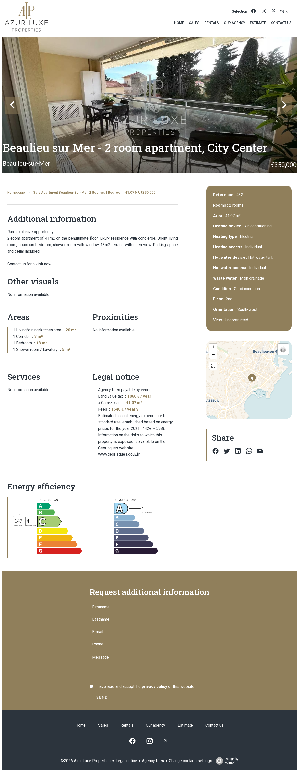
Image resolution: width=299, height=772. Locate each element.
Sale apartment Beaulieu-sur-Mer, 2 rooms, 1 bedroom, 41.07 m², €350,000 (94, 192)
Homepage (16, 192)
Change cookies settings (190, 760)
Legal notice (126, 760)
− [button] (213, 355)
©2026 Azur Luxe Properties (86, 760)
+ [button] (213, 347)
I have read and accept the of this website (144, 686)
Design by (225, 761)
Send (102, 697)
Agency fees (153, 760)
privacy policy (154, 686)
